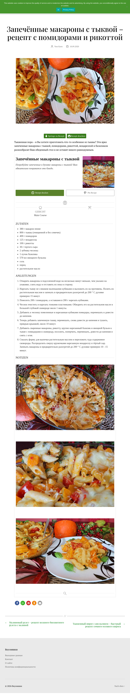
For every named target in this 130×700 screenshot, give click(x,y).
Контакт (9, 666)
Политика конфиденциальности (22, 673)
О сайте (9, 669)
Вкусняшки (17, 693)
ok (58, 10)
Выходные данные (15, 662)
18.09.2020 (74, 50)
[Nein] (127, 6)
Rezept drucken (77, 139)
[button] (17, 606)
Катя (60, 50)
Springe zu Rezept (54, 139)
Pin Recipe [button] (90, 197)
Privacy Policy (68, 10)
